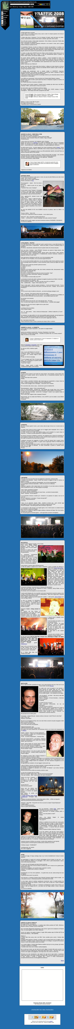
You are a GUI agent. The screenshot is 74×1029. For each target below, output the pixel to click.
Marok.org (15, 6)
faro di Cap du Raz (58, 568)
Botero (58, 147)
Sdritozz (24, 730)
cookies (50, 1021)
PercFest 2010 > (50, 1009)
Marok (62, 960)
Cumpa (21, 6)
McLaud (52, 685)
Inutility (28, 2)
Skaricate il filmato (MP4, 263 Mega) (42, 1002)
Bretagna (36, 142)
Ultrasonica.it (24, 643)
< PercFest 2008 (35, 1009)
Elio (20, 2)
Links (35, 2)
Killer (55, 808)
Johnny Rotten (58, 596)
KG (33, 180)
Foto (41, 1009)
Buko (31, 2)
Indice (43, 1009)
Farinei (17, 2)
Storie (25, 6)
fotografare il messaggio (31, 344)
